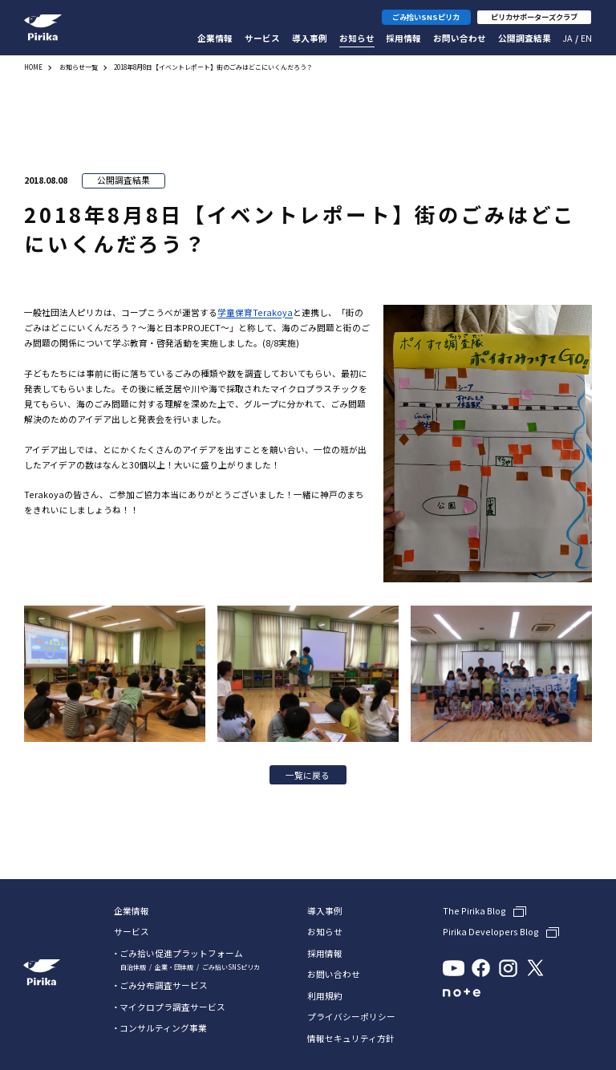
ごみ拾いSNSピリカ (231, 967)
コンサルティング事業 (163, 1028)
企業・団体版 (174, 967)
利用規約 (324, 996)
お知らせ (357, 38)
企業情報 (215, 38)
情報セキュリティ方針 (351, 1039)
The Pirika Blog (474, 911)
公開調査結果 (524, 38)
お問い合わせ (459, 38)
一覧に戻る (308, 775)
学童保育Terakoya (255, 312)
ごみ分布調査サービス (164, 985)
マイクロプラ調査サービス (172, 1007)
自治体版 (133, 967)
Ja (567, 38)
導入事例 (309, 38)
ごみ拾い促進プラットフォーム (181, 953)
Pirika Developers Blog (491, 932)
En (586, 38)
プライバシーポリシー (351, 1017)
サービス (262, 38)
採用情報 (403, 38)
